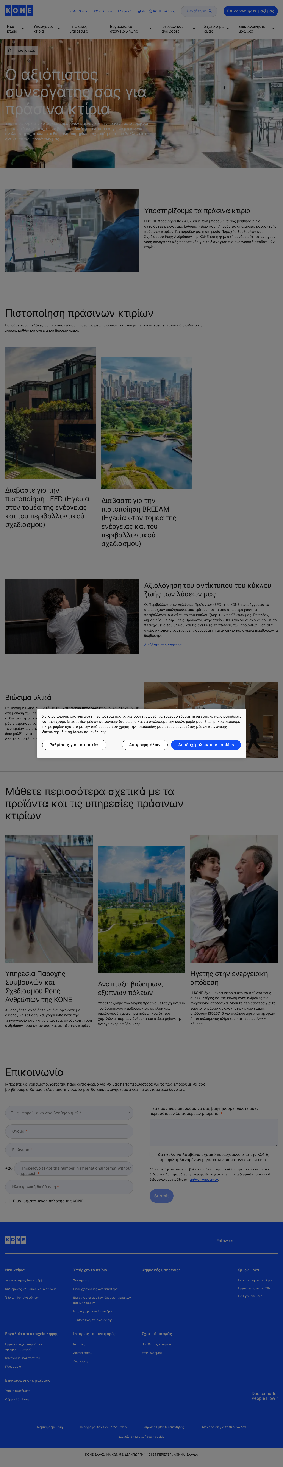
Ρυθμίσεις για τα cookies (74, 745)
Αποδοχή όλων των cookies (206, 745)
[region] (141, 733)
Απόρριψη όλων (145, 745)
